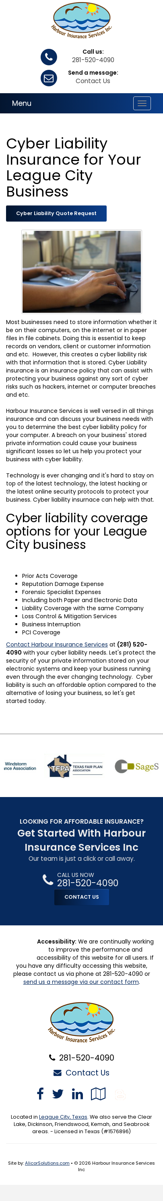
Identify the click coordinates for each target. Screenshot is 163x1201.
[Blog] (120, 1094)
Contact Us (93, 81)
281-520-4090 (93, 60)
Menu (21, 103)
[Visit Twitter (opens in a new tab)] (58, 1094)
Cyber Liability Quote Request (56, 213)
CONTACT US (81, 896)
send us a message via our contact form (81, 982)
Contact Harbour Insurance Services (57, 644)
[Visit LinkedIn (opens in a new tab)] (77, 1094)
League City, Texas (63, 1116)
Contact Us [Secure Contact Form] (81, 1072)
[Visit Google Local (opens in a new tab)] (98, 1094)
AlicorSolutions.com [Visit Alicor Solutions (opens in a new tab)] (47, 1163)
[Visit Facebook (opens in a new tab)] (40, 1094)
